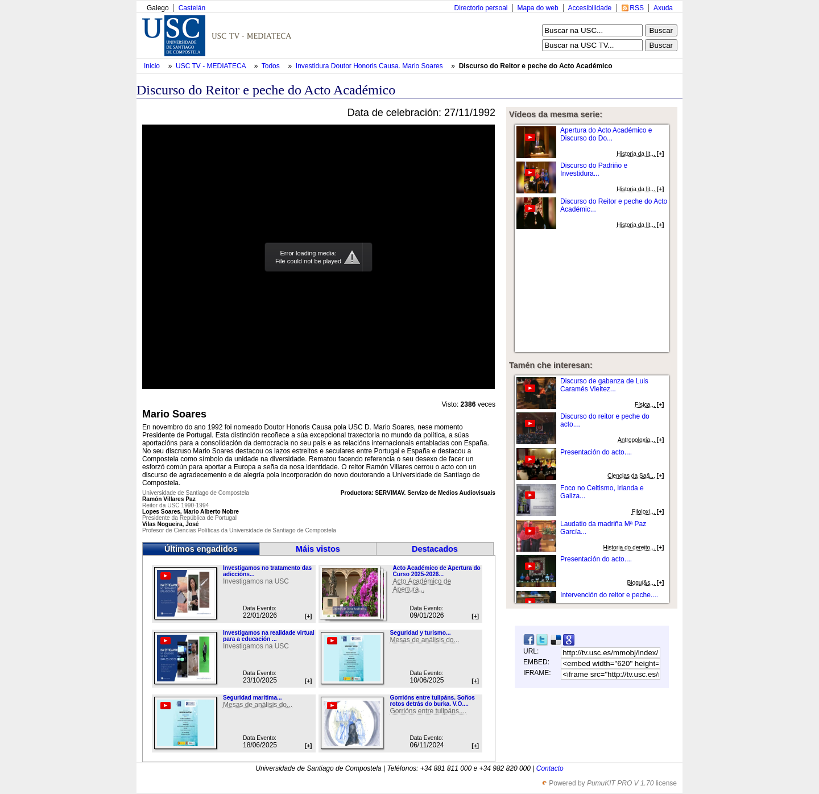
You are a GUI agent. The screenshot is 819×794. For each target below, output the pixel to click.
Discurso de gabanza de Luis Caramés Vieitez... (604, 385)
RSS (637, 8)
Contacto (550, 768)
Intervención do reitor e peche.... (609, 595)
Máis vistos (318, 548)
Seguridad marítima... (252, 697)
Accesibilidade (590, 8)
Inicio (153, 66)
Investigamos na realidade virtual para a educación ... (269, 636)
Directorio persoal (480, 8)
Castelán (192, 8)
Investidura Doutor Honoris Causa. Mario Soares (370, 66)
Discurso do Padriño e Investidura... (593, 169)
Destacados (435, 548)
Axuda (663, 8)
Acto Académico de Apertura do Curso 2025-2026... (436, 571)
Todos (272, 66)
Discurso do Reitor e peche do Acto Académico (536, 66)
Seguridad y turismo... (420, 633)
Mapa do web (538, 8)
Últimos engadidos (201, 548)
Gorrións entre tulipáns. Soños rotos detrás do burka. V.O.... (432, 700)
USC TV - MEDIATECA (211, 66)
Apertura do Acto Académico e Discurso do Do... (606, 134)
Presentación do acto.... (596, 452)
